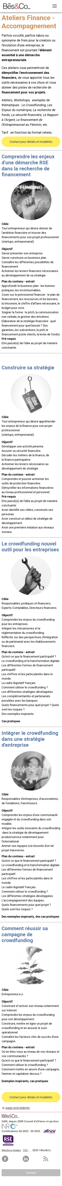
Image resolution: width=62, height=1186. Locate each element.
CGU (25, 1150)
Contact (31, 1172)
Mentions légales (11, 1150)
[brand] (17, 6)
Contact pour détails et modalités (31, 141)
